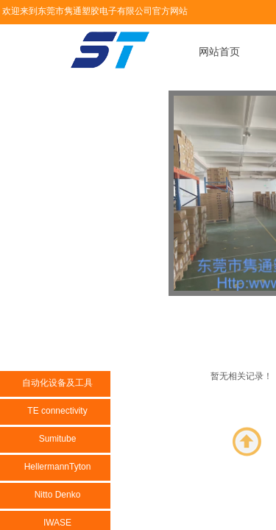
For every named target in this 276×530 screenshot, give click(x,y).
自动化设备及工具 (57, 383)
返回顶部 (247, 441)
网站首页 (219, 51)
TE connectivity (57, 411)
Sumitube (58, 439)
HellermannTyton (57, 467)
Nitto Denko (58, 495)
